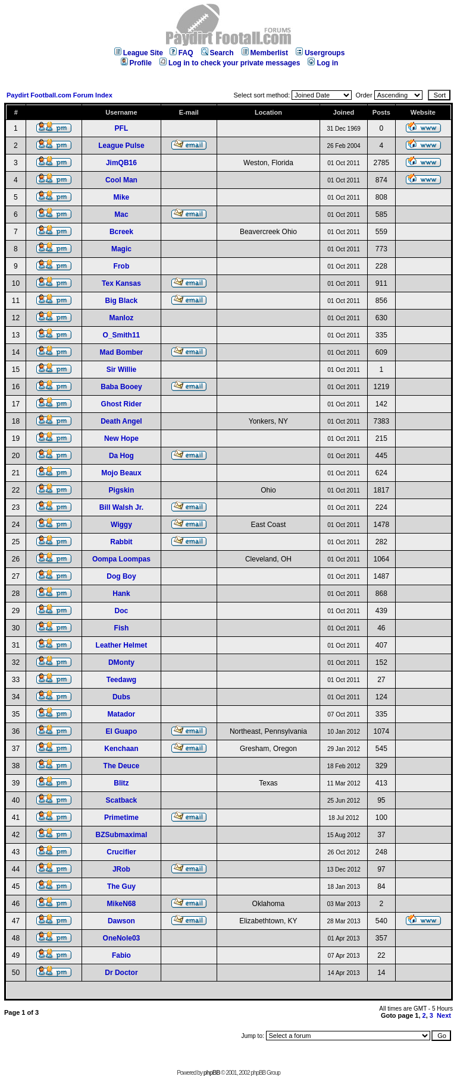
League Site (138, 53)
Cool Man (121, 180)
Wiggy (121, 524)
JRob (121, 869)
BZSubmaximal (122, 835)
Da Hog (121, 456)
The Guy (121, 886)
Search (217, 53)
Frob (122, 266)
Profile (136, 63)
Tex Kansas (121, 283)
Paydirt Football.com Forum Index (59, 95)
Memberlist (265, 53)
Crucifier (121, 852)
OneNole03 (121, 938)
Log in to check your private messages (229, 63)
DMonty (121, 662)
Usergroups (320, 53)
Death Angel (121, 421)
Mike (122, 197)
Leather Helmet (122, 645)
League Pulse (121, 145)
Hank (121, 593)
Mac (121, 214)
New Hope (121, 438)
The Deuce (122, 766)
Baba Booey (121, 387)
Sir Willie (122, 369)
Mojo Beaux (121, 473)
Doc (122, 611)
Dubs (121, 697)
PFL (122, 128)
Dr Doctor (121, 972)
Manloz (121, 318)
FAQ (181, 53)
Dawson (121, 921)
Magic (121, 249)
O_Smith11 (121, 335)
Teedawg (121, 680)
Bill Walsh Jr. (121, 507)
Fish (121, 628)
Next (444, 1015)
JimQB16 (121, 163)
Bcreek (121, 232)
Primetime (121, 817)
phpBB (212, 1072)
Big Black (121, 300)
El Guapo (121, 731)
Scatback (121, 800)
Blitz (121, 783)
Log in (323, 63)
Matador (122, 714)
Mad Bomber (121, 352)
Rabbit (121, 542)
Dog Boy (121, 576)
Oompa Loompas (121, 559)
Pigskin (121, 490)
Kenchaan (121, 748)
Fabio (121, 955)
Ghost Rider (121, 404)
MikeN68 (121, 904)
